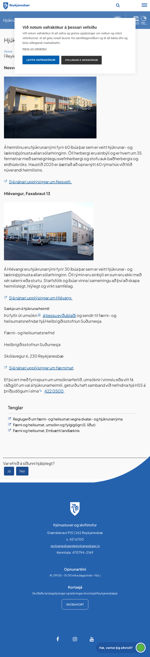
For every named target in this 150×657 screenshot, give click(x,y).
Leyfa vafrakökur (40, 59)
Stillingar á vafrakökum (81, 60)
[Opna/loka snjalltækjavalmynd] (144, 5)
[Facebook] (58, 639)
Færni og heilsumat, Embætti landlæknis (46, 430)
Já (9, 471)
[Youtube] (92, 639)
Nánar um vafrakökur (34, 48)
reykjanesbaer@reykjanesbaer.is (75, 546)
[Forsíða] (16, 5)
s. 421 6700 (75, 539)
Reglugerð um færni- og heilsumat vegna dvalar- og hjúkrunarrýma (68, 419)
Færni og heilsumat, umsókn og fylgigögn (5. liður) (54, 424)
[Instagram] (75, 639)
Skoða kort (75, 604)
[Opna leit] (118, 5)
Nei (22, 471)
